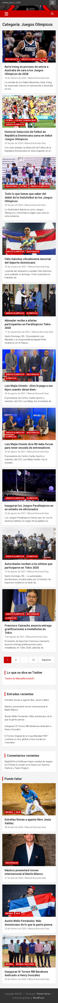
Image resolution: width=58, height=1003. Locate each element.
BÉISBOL (9, 812)
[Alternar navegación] (6, 13)
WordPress (38, 997)
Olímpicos (32, 313)
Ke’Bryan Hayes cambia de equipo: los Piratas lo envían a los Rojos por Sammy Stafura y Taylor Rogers (29, 764)
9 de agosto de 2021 (14, 637)
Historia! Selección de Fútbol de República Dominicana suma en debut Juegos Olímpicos (28, 135)
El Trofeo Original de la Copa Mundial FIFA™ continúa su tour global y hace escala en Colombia (26, 739)
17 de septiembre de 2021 (17, 332)
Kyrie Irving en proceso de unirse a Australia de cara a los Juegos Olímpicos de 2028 (26, 70)
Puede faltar (13, 779)
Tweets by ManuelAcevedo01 (19, 678)
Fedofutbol (12, 186)
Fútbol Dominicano (25, 120)
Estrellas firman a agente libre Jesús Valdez (27, 700)
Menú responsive (52, 2)
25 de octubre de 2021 (15, 266)
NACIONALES (33, 252)
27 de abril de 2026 (14, 878)
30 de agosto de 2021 (15, 393)
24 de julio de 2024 (14, 205)
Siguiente (46, 659)
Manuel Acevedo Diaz (38, 78)
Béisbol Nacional (25, 964)
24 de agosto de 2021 (15, 513)
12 (33, 659)
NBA (44, 59)
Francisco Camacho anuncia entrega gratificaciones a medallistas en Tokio (28, 629)
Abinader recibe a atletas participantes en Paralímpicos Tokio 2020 (28, 324)
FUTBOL (9, 120)
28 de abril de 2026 (14, 827)
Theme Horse (43, 993)
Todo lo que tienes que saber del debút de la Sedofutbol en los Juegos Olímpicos (28, 197)
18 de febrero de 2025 (15, 78)
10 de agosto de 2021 (15, 571)
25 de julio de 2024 (14, 143)
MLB (18, 812)
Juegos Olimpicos (30, 59)
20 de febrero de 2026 (15, 979)
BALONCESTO (12, 59)
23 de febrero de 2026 (15, 928)
